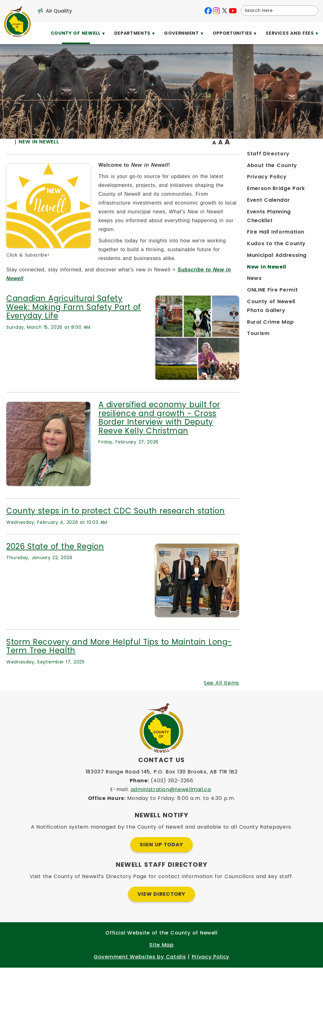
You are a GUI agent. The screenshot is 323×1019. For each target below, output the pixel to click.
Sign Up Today (161, 896)
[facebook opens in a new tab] (208, 10)
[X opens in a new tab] (224, 10)
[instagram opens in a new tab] (216, 10)
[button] (311, 10)
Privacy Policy (210, 1008)
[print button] (301, 155)
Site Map (161, 996)
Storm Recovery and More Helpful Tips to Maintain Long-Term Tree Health (196, 685)
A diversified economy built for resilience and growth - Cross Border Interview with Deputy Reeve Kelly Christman (243, 452)
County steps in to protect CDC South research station (191, 545)
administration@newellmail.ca (171, 840)
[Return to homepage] (103, 155)
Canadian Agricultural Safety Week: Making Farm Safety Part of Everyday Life (151, 337)
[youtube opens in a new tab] (233, 10)
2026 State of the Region (145, 585)
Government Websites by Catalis (140, 1008)
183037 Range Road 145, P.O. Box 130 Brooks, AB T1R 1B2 (161, 823)
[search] (276, 10)
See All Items (286, 721)
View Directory (161, 945)
